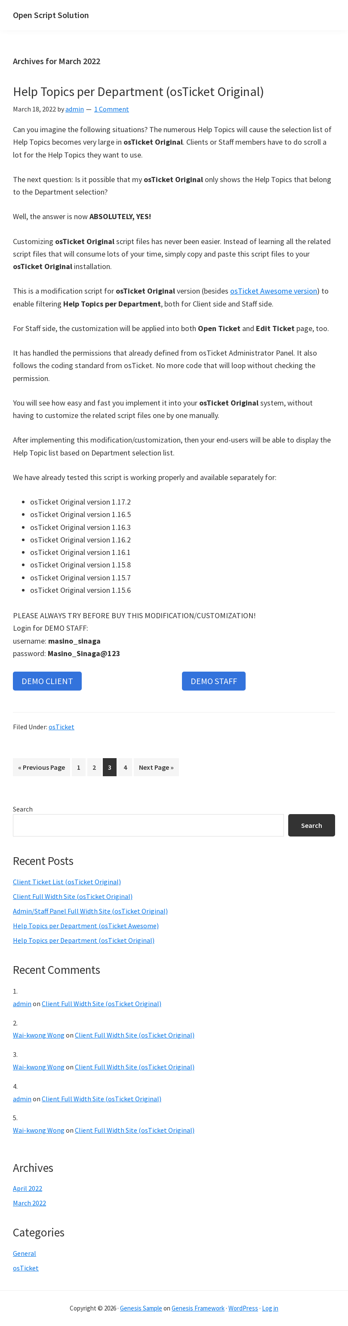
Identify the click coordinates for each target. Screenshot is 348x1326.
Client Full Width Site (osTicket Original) (72, 896)
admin (22, 1003)
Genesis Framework (198, 1308)
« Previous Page (41, 768)
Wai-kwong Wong (39, 1035)
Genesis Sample (141, 1308)
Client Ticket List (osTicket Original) (67, 881)
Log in (270, 1308)
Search (23, 809)
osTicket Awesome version (273, 291)
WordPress (243, 1308)
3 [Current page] (112, 768)
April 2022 (27, 1188)
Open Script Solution (51, 14)
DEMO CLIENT (47, 680)
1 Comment (111, 109)
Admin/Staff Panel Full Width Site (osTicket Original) (90, 911)
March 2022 (29, 1203)
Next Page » (156, 768)
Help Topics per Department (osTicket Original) (138, 91)
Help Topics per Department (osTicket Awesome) (86, 925)
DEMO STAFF (214, 680)
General (24, 1253)
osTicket (61, 726)
